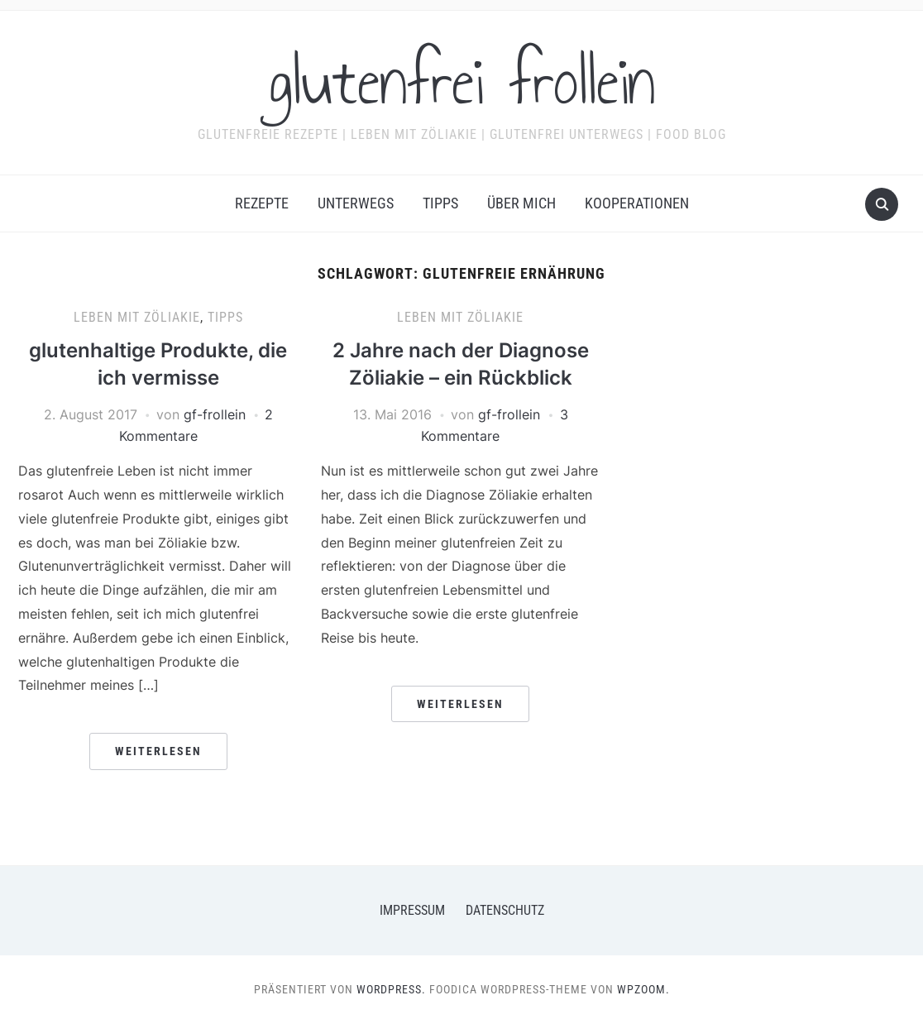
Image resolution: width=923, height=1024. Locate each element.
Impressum (412, 910)
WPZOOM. (643, 989)
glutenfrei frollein (462, 81)
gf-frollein (215, 414)
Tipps (440, 203)
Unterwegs (356, 203)
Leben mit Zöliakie (137, 317)
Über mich (521, 203)
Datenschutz (505, 910)
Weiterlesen (158, 751)
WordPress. (391, 989)
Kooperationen (637, 203)
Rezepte (262, 203)
